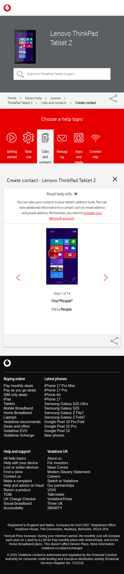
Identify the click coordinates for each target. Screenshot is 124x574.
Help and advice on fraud (24, 485)
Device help (33, 98)
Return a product (17, 490)
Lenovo (56, 98)
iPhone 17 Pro (55, 390)
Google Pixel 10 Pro (60, 426)
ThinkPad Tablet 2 (20, 103)
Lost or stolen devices (21, 467)
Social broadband (18, 503)
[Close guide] (115, 179)
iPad (7, 399)
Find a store (13, 472)
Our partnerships (60, 485)
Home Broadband (18, 413)
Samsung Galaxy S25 (61, 408)
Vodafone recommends (22, 422)
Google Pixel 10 (57, 431)
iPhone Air (52, 395)
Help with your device (21, 463)
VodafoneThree (59, 499)
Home (12, 98)
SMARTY (54, 508)
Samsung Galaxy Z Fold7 (64, 417)
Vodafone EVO (16, 431)
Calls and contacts (54, 103)
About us (54, 458)
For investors (57, 463)
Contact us (12, 476)
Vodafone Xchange (19, 435)
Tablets (9, 404)
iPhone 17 (52, 399)
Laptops (10, 417)
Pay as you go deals (20, 390)
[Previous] (18, 277)
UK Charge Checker (20, 499)
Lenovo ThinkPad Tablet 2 (74, 38)
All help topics (15, 458)
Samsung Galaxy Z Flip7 (64, 413)
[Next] (106, 277)
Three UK (55, 503)
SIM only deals (15, 395)
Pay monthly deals (18, 386)
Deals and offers (17, 426)
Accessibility (13, 508)
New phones (54, 435)
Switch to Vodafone (62, 481)
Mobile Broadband (18, 408)
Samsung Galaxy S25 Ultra (66, 404)
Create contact (85, 103)
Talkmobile (55, 494)
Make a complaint (18, 481)
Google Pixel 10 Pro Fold (64, 422)
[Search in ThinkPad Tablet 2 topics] (62, 74)
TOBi (8, 494)
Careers (53, 476)
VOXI (51, 490)
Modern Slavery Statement (68, 472)
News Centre (57, 467)
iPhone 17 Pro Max (59, 386)
